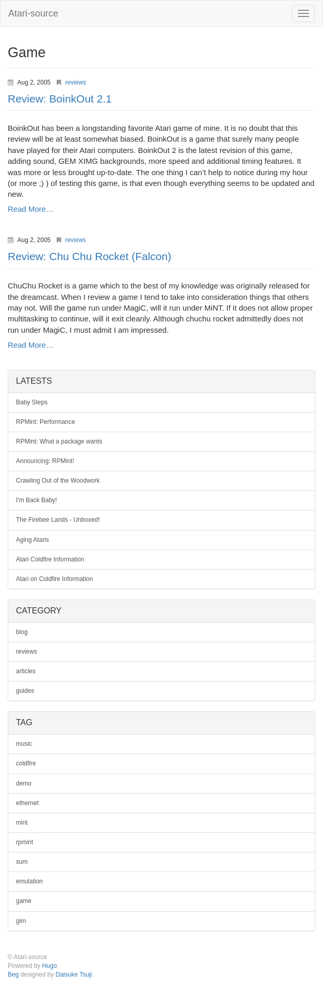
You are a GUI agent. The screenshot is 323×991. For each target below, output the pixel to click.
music (24, 743)
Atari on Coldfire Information (54, 579)
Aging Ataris (32, 539)
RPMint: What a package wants (59, 441)
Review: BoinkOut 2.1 (60, 99)
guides (25, 690)
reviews (75, 82)
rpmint (24, 842)
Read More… (31, 208)
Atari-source (33, 13)
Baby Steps (31, 402)
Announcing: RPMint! (45, 461)
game (23, 900)
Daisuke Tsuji (74, 974)
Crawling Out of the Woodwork (58, 480)
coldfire (26, 763)
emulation (29, 881)
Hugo (49, 965)
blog (22, 632)
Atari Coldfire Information (50, 559)
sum (22, 861)
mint (22, 822)
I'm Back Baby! (36, 500)
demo (23, 783)
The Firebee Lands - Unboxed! (58, 519)
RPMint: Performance (45, 421)
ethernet (27, 803)
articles (26, 671)
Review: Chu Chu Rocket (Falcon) (89, 256)
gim (21, 921)
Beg (13, 974)
